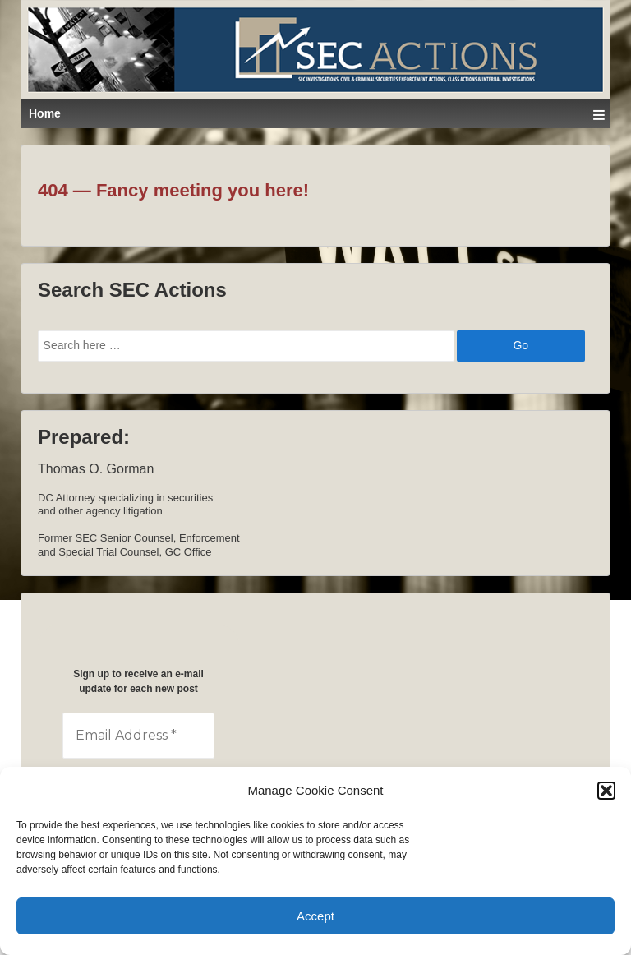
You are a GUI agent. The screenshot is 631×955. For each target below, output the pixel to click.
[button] (606, 790)
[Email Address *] (138, 736)
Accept (315, 916)
